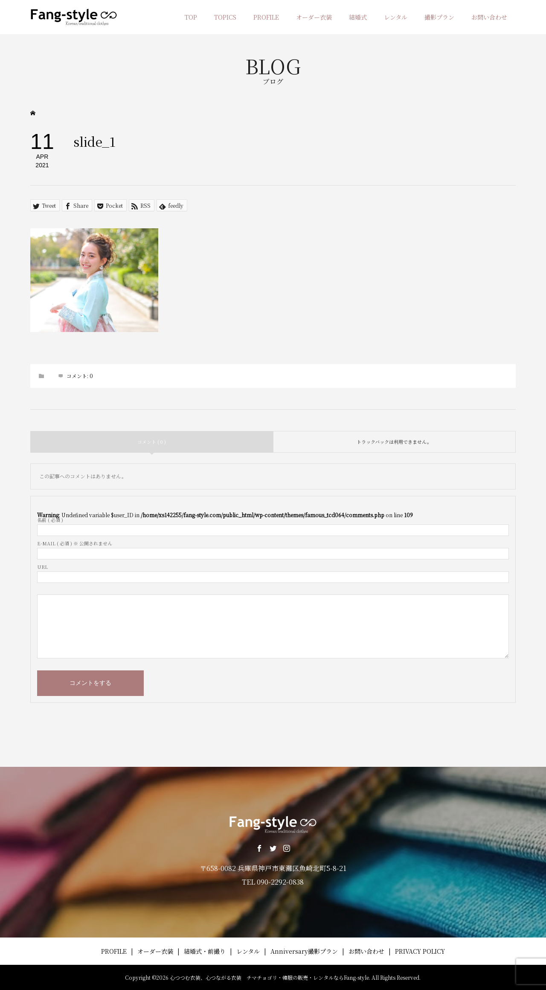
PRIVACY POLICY (420, 951)
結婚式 (358, 17)
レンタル (395, 17)
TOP (191, 17)
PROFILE (266, 17)
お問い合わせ (489, 17)
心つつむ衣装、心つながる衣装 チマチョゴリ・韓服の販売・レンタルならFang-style (269, 977)
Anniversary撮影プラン (304, 951)
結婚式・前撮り (205, 951)
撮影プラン (439, 17)
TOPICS (225, 17)
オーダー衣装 (314, 17)
